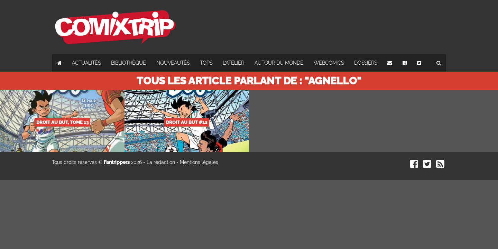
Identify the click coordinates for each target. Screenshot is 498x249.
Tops (206, 63)
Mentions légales (199, 162)
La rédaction (161, 162)
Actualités (86, 63)
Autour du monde (279, 63)
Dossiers (365, 63)
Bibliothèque (128, 63)
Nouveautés (173, 63)
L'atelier (233, 63)
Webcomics (329, 63)
